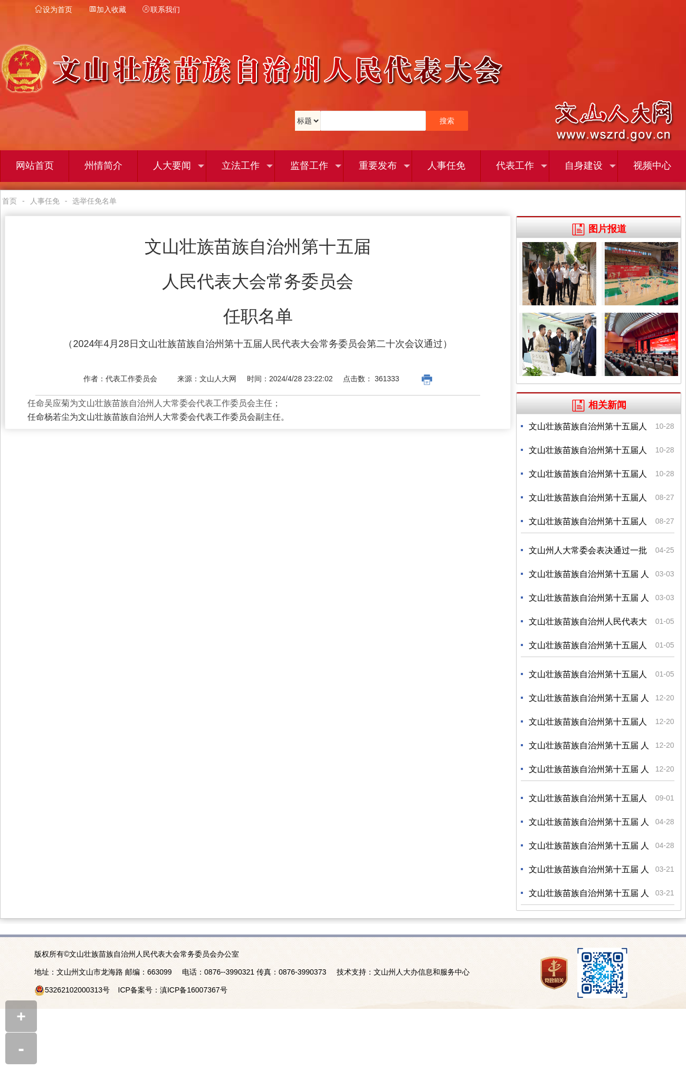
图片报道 (598, 229)
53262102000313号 (77, 990)
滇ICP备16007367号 (193, 990)
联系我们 (161, 9)
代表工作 (522, 166)
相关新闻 (598, 405)
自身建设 (590, 166)
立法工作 (247, 166)
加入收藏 (107, 9)
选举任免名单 (94, 201)
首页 (9, 201)
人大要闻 (179, 166)
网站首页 (35, 166)
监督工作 (316, 166)
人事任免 (446, 166)
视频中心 (652, 166)
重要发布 (385, 166)
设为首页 (53, 9)
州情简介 (103, 166)
